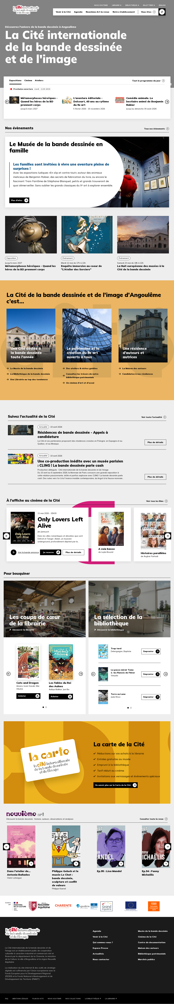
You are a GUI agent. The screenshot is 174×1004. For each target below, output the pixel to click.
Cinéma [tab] (28, 80)
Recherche (162, 12)
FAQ (6, 999)
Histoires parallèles (153, 553)
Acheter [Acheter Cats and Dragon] (23, 696)
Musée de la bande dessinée (153, 931)
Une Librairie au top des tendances (29, 379)
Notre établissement (124, 12)
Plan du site (38, 999)
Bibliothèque (131, 6)
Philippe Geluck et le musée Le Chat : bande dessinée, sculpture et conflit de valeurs (65, 878)
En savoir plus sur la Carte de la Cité (115, 785)
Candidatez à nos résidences (137, 374)
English (162, 6)
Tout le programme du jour (146, 80)
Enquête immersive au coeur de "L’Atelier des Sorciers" (81, 267)
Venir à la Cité (63, 12)
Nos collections (73, 999)
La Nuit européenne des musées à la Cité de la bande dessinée (140, 267)
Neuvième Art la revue (97, 12)
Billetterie (148, 6)
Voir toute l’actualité (151, 417)
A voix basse (106, 548)
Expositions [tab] (15, 80)
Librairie (115, 6)
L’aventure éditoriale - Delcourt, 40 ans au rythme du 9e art (91, 101)
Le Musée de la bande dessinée (26, 368)
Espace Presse (100, 948)
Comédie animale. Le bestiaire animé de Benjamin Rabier (144, 101)
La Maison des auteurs (134, 368)
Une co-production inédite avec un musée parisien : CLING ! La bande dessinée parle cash (80, 463)
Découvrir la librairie (23, 630)
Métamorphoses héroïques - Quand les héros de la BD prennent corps (39, 101)
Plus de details (73, 552)
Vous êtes (146, 12)
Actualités (98, 953)
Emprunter (148, 651)
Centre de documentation (151, 942)
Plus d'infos (18, 200)
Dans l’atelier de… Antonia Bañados (19, 872)
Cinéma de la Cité (147, 936)
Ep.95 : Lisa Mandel (109, 871)
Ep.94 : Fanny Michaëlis (150, 872)
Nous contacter (101, 959)
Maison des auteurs (148, 948)
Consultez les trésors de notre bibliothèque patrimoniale (82, 376)
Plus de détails (155, 442)
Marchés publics (146, 959)
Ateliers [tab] (39, 80)
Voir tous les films (154, 501)
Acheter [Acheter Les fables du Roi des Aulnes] (56, 696)
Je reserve (48, 552)
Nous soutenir (101, 6)
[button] (7, 102)
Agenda (78, 12)
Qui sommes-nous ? (103, 942)
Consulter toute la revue (150, 819)
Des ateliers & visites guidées (82, 368)
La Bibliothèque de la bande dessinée (30, 374)
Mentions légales (20, 999)
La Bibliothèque (92, 999)
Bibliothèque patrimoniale (152, 953)
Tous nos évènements (153, 128)
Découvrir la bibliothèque (110, 630)
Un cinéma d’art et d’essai (80, 383)
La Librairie (110, 999)
